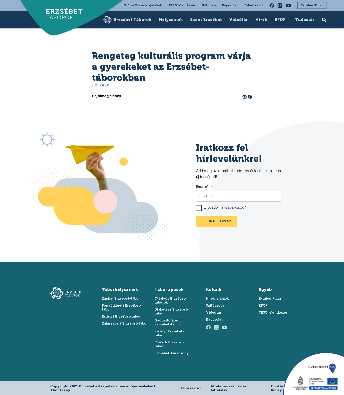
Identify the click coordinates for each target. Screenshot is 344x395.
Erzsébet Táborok (132, 19)
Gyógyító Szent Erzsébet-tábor (167, 322)
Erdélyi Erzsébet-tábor (121, 316)
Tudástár (304, 19)
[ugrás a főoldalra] (62, 14)
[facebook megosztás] (250, 96)
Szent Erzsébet (206, 19)
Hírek (261, 19)
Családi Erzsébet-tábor (169, 344)
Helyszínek (171, 19)
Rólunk (207, 5)
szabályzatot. (234, 208)
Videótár (238, 19)
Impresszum (191, 388)
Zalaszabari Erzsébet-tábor (125, 323)
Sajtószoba (215, 305)
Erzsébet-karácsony (171, 353)
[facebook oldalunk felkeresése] (271, 5)
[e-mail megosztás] (245, 96)
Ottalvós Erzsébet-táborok (170, 300)
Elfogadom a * (225, 208)
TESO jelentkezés (181, 5)
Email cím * (204, 187)
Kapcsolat (230, 5)
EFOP (280, 19)
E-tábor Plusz (312, 5)
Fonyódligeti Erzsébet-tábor (121, 307)
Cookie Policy (277, 388)
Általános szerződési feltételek (229, 388)
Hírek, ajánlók (217, 298)
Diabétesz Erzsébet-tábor (171, 311)
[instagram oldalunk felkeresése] (280, 5)
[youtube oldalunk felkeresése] (288, 5)
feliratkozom (216, 221)
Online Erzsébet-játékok (143, 5)
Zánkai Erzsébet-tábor (121, 298)
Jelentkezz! (254, 5)
